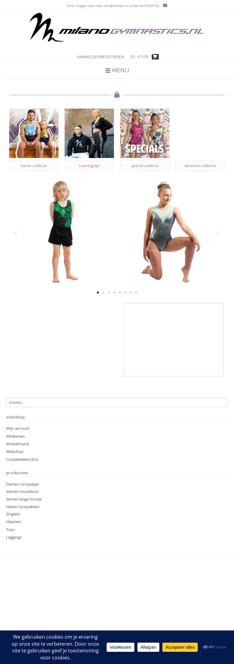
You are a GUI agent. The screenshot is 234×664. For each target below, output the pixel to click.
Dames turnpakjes (22, 484)
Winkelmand (17, 444)
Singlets (13, 514)
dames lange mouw (23, 499)
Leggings (14, 537)
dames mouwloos (22, 491)
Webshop (14, 451)
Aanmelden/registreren (100, 57)
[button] (16, 233)
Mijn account (18, 428)
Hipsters (13, 521)
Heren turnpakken (23, 506)
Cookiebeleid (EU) (22, 459)
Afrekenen (15, 436)
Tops (10, 529)
